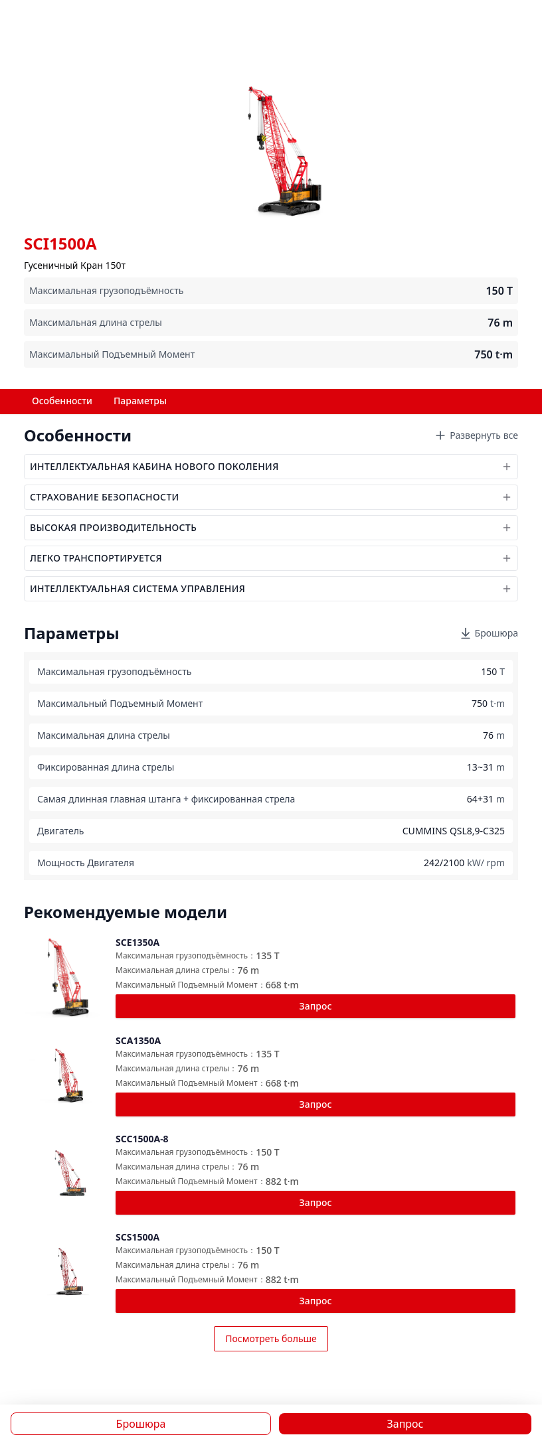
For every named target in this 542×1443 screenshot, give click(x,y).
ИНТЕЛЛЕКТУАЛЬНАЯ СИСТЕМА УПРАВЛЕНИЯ (271, 588)
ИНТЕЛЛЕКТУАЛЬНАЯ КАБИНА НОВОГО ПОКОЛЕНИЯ (271, 466)
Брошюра (488, 633)
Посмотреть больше (271, 1338)
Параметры (140, 400)
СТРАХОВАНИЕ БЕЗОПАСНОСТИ (271, 497)
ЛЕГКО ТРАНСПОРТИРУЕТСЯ (271, 558)
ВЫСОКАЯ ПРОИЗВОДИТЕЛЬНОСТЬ (271, 527)
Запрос (316, 1006)
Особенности (62, 400)
